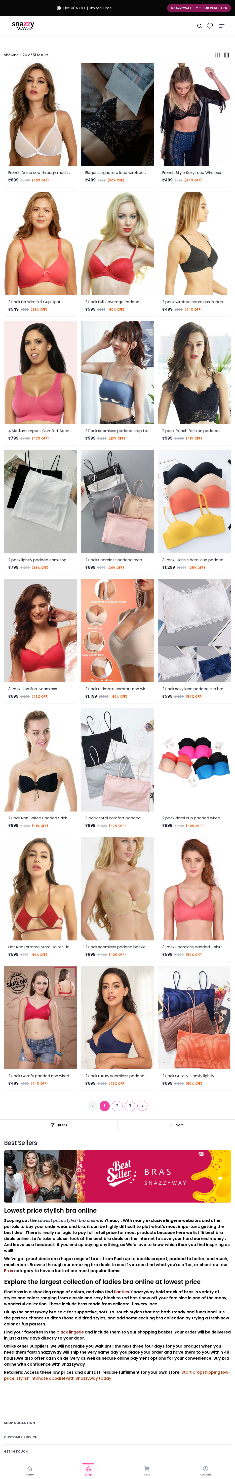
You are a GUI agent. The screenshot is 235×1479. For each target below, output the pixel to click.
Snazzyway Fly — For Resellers (199, 8)
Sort (176, 1125)
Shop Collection (19, 1423)
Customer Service (20, 1437)
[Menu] (222, 26)
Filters (58, 1125)
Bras (8, 1271)
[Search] (200, 26)
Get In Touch (16, 1451)
